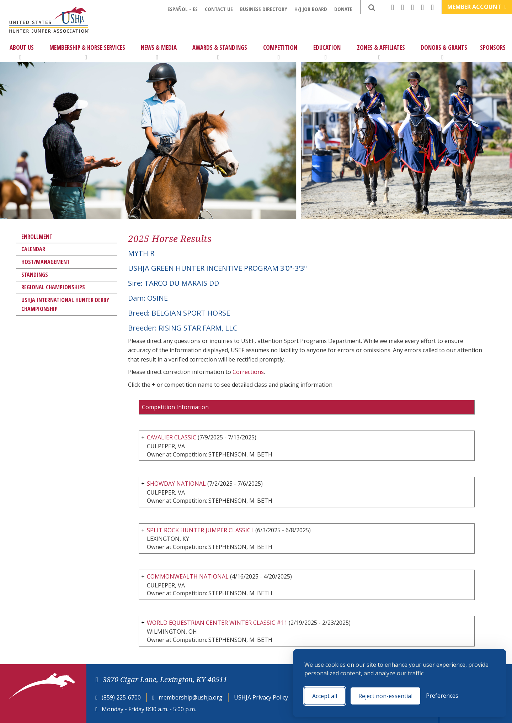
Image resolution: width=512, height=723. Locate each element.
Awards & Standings (219, 51)
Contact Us (219, 8)
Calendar (33, 249)
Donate (343, 8)
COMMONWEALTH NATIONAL (188, 576)
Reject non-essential (385, 696)
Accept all (324, 696)
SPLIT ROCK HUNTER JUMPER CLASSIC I (200, 530)
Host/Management (45, 262)
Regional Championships (53, 287)
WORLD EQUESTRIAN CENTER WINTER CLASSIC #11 (217, 623)
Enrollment (36, 237)
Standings (34, 275)
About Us (22, 51)
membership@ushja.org (191, 697)
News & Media (159, 51)
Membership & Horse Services (87, 51)
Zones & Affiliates (381, 51)
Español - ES (182, 8)
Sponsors (493, 47)
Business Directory (263, 8)
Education (327, 51)
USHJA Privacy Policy (261, 697)
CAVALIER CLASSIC (171, 437)
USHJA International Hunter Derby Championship (65, 304)
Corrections (248, 372)
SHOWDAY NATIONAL (176, 483)
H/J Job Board (310, 8)
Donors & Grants (444, 51)
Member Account (477, 7)
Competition (280, 51)
